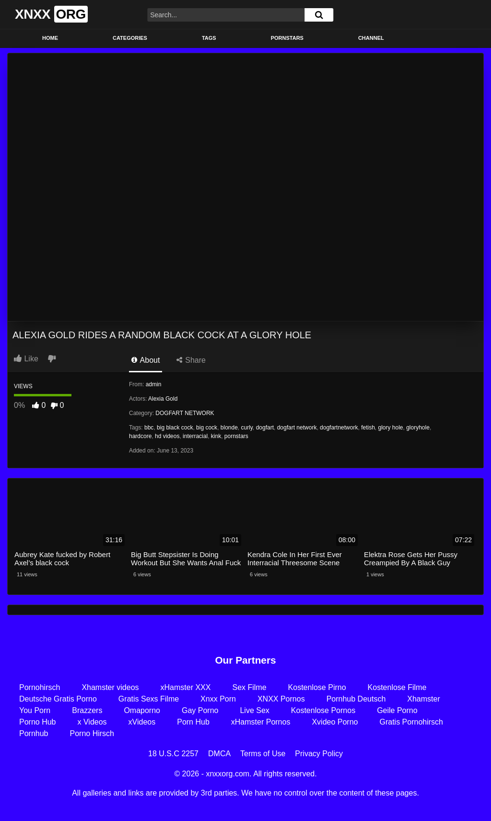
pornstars (236, 436)
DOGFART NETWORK (184, 413)
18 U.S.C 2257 (173, 754)
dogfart (265, 427)
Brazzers (87, 710)
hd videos (167, 436)
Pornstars (287, 38)
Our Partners (245, 660)
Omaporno (142, 710)
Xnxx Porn (218, 699)
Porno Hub (37, 722)
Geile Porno (397, 710)
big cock (206, 427)
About (145, 360)
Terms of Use (262, 754)
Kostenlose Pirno (317, 687)
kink (216, 436)
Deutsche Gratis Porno (58, 699)
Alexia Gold (162, 398)
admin (154, 384)
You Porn (34, 710)
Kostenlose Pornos (323, 710)
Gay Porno (200, 710)
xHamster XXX (186, 687)
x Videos (92, 722)
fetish (368, 427)
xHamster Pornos (261, 722)
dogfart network (297, 427)
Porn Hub (193, 722)
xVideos (142, 722)
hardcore (140, 436)
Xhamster (423, 699)
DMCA (219, 754)
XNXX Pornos (281, 699)
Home (50, 38)
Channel (371, 38)
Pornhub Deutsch (356, 699)
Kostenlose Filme (397, 687)
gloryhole (418, 427)
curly (247, 427)
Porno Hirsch (92, 733)
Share (191, 360)
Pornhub (33, 733)
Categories (130, 38)
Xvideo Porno (335, 722)
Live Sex (254, 710)
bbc (148, 427)
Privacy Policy (319, 754)
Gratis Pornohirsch (411, 722)
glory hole (390, 427)
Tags (209, 38)
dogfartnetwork (339, 427)
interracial (195, 436)
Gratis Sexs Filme (148, 699)
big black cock (175, 427)
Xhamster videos (110, 687)
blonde (229, 427)
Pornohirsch (39, 687)
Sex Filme (249, 687)
